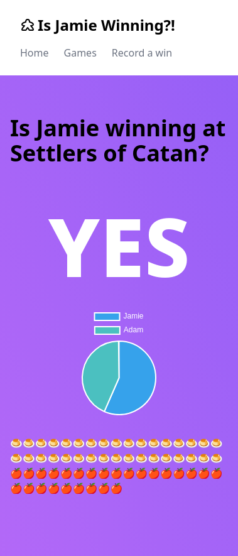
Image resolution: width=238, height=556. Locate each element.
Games (80, 53)
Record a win (142, 53)
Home (34, 53)
